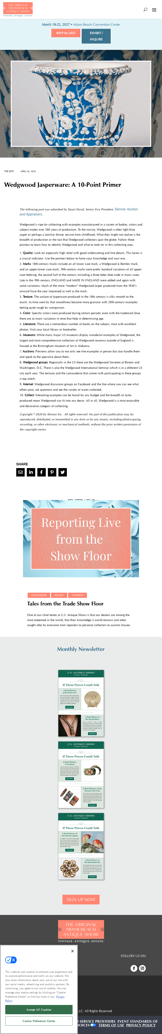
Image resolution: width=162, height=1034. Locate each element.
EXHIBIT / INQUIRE (96, 36)
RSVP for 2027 (66, 33)
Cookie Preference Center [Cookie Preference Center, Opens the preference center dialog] (39, 1021)
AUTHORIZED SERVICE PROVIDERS (84, 1022)
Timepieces (77, 595)
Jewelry (59, 595)
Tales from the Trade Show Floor (65, 604)
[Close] (72, 951)
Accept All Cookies (38, 1009)
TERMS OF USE (111, 1025)
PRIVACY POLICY (141, 1025)
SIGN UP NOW (81, 899)
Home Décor (39, 595)
